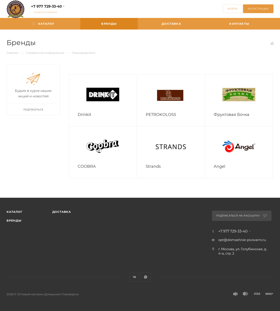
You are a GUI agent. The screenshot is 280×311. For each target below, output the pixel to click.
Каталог (15, 211)
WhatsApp (145, 277)
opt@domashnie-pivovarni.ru (242, 240)
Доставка (61, 211)
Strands (153, 166)
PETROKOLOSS (161, 114)
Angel (219, 166)
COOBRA (87, 166)
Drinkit (84, 114)
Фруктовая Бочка (231, 114)
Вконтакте (134, 277)
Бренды (14, 220)
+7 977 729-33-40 (46, 6)
